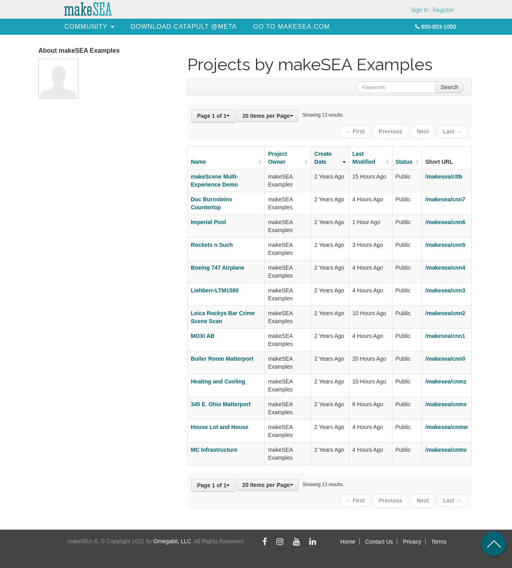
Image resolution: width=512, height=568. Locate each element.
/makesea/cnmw (446, 426)
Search (449, 87)
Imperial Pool (208, 221)
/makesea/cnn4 (445, 266)
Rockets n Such (212, 243)
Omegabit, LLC (172, 539)
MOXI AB (202, 335)
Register (443, 10)
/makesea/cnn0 (445, 357)
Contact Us (379, 539)
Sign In (419, 10)
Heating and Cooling (218, 380)
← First (356, 130)
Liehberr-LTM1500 (215, 289)
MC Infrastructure (214, 448)
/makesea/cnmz (445, 380)
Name (198, 160)
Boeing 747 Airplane (217, 266)
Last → (452, 130)
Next (423, 130)
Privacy (412, 539)
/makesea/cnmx (446, 403)
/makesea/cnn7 (445, 198)
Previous (392, 130)
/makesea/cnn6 (445, 221)
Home (347, 539)
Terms (438, 539)
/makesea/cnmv (446, 448)
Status (404, 160)
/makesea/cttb (443, 175)
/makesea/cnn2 (445, 312)
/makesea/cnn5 (445, 243)
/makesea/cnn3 (445, 289)
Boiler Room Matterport (222, 357)
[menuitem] (86, 26)
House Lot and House (219, 426)
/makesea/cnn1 (445, 335)
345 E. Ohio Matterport (220, 403)
